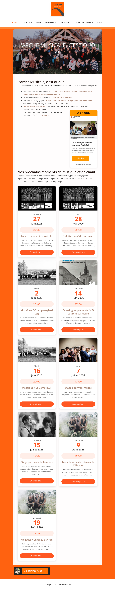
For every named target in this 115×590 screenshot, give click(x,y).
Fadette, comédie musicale (37, 236)
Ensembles (50, 22)
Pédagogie (65, 22)
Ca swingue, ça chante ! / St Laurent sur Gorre (78, 311)
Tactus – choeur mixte (61, 91)
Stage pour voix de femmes (37, 462)
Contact (98, 22)
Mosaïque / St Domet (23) (37, 387)
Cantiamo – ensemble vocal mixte (46, 94)
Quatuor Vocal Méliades (62, 97)
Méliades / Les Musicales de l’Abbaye (78, 463)
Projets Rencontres (82, 22)
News (39, 22)
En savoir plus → (36, 252)
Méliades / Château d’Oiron (37, 539)
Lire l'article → (80, 158)
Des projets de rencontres (34, 106)
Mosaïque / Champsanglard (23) (36, 311)
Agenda (30, 22)
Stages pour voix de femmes (80, 100)
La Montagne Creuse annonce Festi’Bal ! (82, 143)
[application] (21, 22)
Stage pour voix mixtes (78, 387)
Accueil (18, 22)
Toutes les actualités (83, 164)
